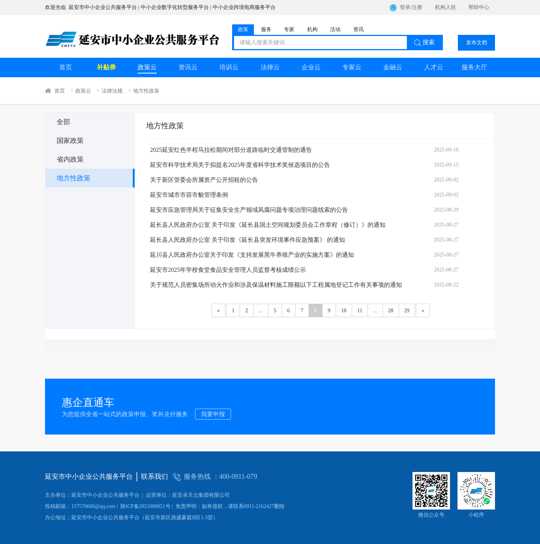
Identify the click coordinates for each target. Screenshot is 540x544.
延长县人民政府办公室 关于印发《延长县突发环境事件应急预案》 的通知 (247, 240)
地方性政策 (146, 91)
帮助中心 (478, 7)
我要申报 (213, 414)
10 (343, 310)
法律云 (270, 67)
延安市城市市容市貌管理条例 (189, 195)
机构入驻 (445, 7)
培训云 (228, 67)
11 (359, 310)
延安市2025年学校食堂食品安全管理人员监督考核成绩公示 (228, 270)
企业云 (311, 67)
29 (407, 310)
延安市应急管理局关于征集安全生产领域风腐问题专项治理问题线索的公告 (249, 210)
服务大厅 (474, 67)
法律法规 (112, 91)
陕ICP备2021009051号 (108, 506)
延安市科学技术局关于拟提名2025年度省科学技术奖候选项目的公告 (240, 165)
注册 (417, 7)
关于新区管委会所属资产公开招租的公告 (204, 180)
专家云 (352, 67)
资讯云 (188, 67)
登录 (405, 7)
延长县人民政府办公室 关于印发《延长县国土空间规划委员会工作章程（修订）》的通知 (268, 225)
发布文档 (476, 42)
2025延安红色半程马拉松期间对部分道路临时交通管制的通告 (231, 150)
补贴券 (106, 67)
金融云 (392, 67)
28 (390, 310)
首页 (65, 67)
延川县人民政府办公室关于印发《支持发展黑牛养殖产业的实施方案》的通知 (252, 255)
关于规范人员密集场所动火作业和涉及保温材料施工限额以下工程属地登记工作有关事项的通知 (276, 285)
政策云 (147, 67)
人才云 (433, 67)
